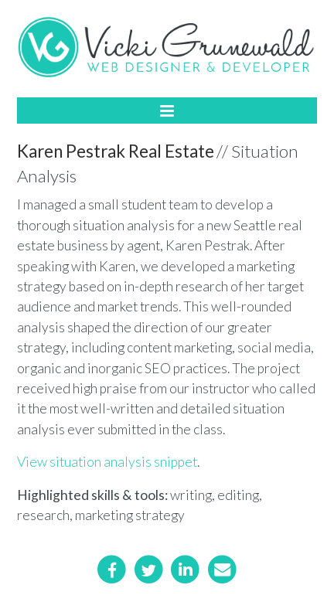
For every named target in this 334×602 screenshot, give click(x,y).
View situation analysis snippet (107, 462)
